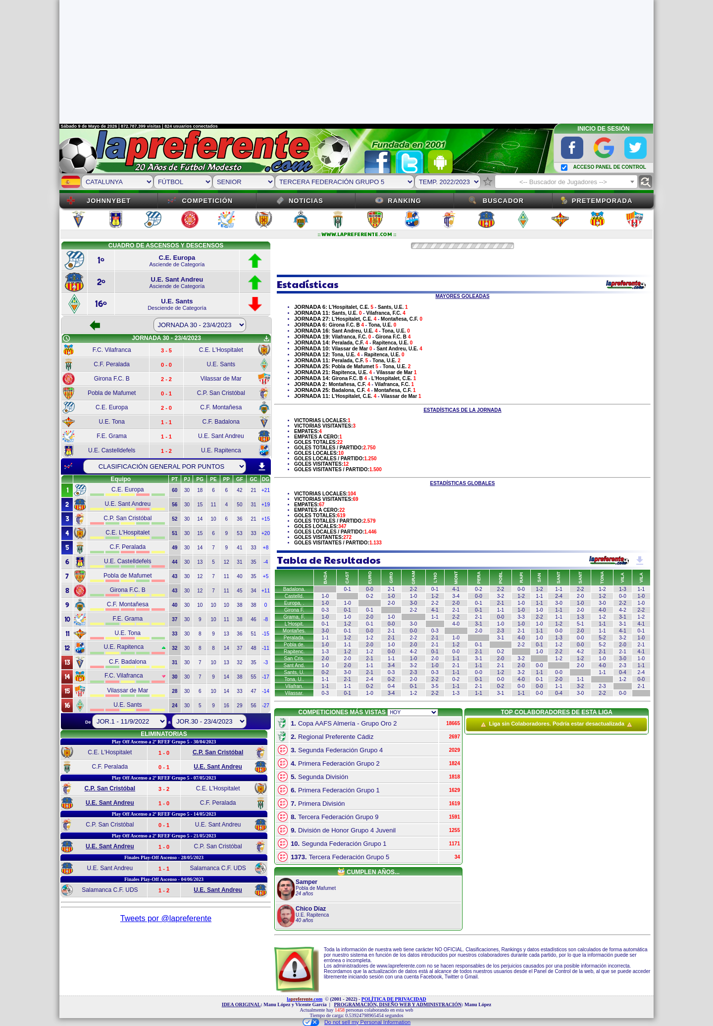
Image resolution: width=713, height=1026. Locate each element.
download (261, 466)
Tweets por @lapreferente (165, 918)
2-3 (500, 631)
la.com (304, 999)
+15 (265, 519)
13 (200, 562)
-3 (265, 662)
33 (253, 533)
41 (239, 547)
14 (200, 519)
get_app (266, 338)
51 (253, 633)
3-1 (622, 617)
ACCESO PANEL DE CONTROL (609, 167)
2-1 (391, 589)
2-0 (580, 596)
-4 (265, 562)
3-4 (456, 596)
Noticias (306, 200)
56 (253, 705)
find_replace (645, 182)
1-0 (325, 596)
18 (200, 490)
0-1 (347, 589)
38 (239, 605)
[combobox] (566, 182)
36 (239, 519)
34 (253, 590)
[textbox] (566, 182)
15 (200, 504)
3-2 (500, 596)
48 (253, 648)
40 (239, 576)
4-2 (622, 610)
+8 (265, 547)
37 (239, 648)
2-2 (500, 589)
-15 (265, 633)
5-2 (602, 637)
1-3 (622, 589)
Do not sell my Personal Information (356, 1022)
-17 (265, 677)
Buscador (503, 200)
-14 (265, 691)
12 (226, 562)
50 (239, 504)
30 (187, 490)
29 (239, 705)
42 (239, 490)
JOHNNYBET (109, 200)
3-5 (434, 686)
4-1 (456, 589)
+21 (265, 490)
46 (253, 619)
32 (239, 662)
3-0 (413, 603)
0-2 (478, 589)
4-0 (602, 610)
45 (239, 590)
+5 (265, 576)
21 (253, 490)
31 (253, 504)
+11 (265, 590)
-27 (265, 705)
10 (213, 519)
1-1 (558, 589)
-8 (265, 619)
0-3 (325, 610)
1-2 (539, 589)
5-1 (580, 624)
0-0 (369, 589)
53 (239, 533)
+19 (265, 504)
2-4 (558, 596)
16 (226, 705)
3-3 (520, 617)
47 (253, 691)
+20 (265, 533)
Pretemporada (602, 200)
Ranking (404, 200)
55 (253, 677)
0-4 (622, 672)
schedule (66, 338)
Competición (207, 200)
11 (213, 504)
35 (253, 562)
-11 (265, 648)
